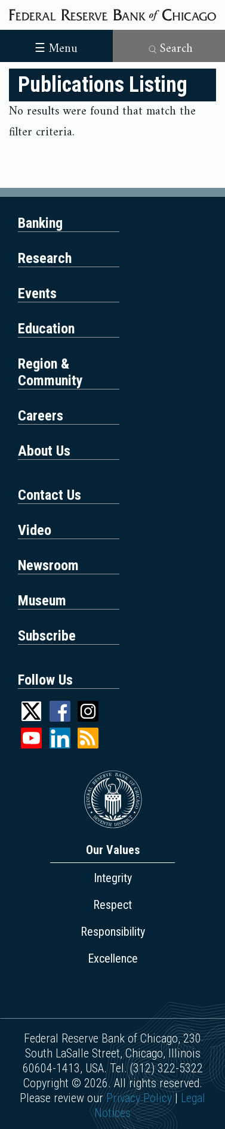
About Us (44, 451)
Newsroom (48, 565)
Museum (42, 600)
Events (37, 293)
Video (34, 530)
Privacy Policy (139, 1098)
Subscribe (47, 635)
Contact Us (49, 495)
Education (46, 328)
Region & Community (50, 372)
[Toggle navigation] (56, 45)
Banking (40, 223)
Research (45, 258)
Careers (40, 415)
